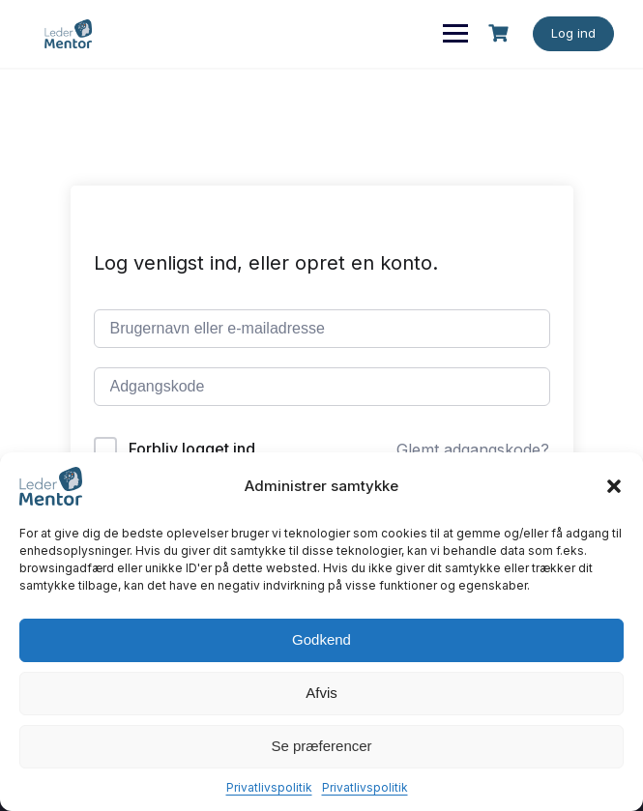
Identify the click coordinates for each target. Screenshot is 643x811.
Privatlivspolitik (269, 787)
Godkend (321, 639)
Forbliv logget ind (192, 448)
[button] (614, 486)
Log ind (573, 33)
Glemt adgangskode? (472, 449)
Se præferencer (321, 746)
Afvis (321, 692)
